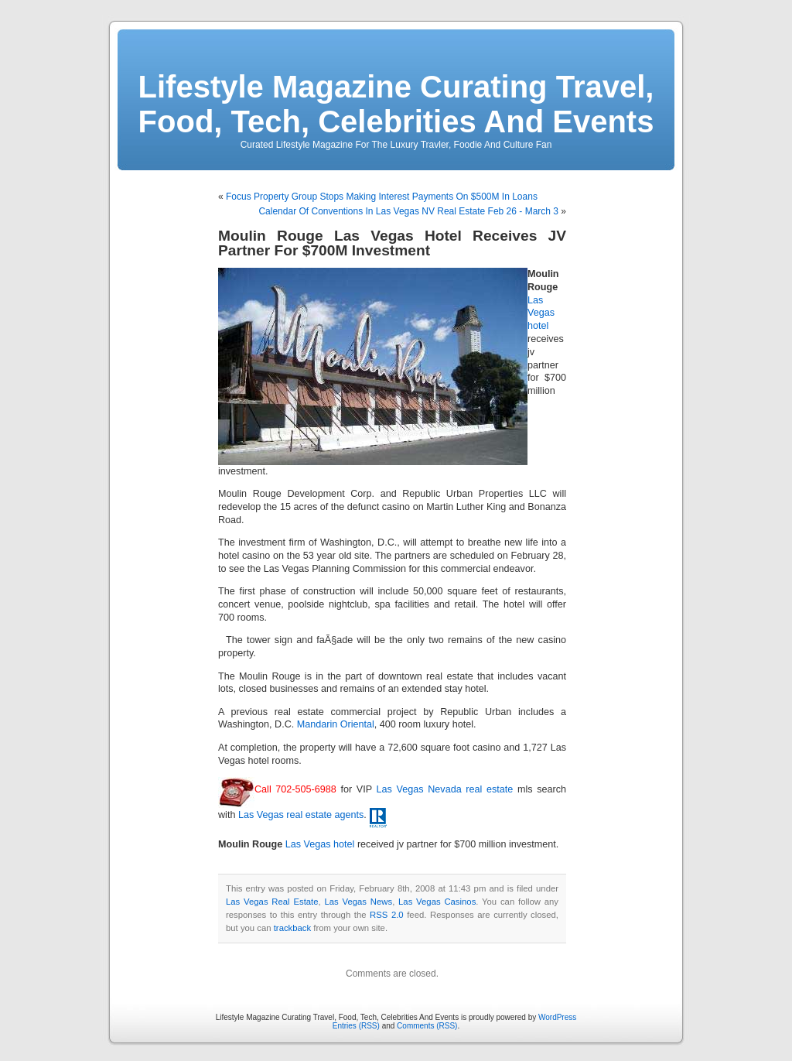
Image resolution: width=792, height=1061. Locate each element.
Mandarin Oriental (335, 724)
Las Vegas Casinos (437, 901)
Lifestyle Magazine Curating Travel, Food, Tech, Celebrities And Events (396, 104)
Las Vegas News (358, 901)
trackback (292, 928)
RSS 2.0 (387, 914)
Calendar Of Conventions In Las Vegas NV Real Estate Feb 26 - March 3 (408, 211)
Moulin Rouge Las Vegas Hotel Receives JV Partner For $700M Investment (392, 243)
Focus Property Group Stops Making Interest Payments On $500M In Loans (382, 196)
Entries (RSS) (356, 1026)
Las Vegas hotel (541, 313)
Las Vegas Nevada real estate (445, 789)
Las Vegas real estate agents (301, 814)
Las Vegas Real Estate (272, 901)
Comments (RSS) (427, 1026)
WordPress (557, 1017)
